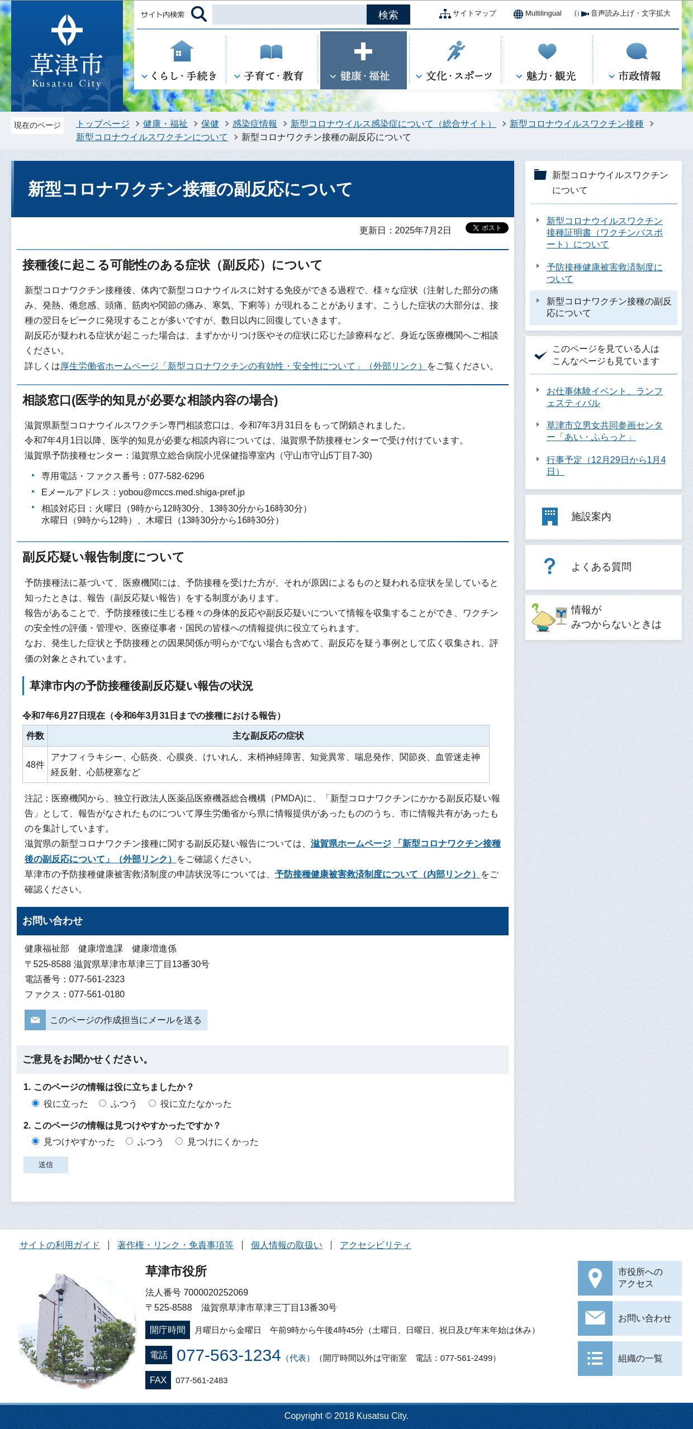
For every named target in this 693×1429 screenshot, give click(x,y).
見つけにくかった (223, 1141)
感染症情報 (254, 123)
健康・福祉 (165, 123)
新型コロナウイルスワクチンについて (152, 137)
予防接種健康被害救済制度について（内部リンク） (378, 874)
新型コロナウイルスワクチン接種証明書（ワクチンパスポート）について (605, 232)
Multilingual (534, 14)
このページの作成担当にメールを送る (126, 1020)
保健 (210, 123)
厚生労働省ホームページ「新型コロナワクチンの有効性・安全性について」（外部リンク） (243, 366)
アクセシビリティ (375, 1245)
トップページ (103, 123)
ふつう (124, 1103)
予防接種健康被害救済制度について (605, 273)
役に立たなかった (196, 1103)
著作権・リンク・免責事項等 (175, 1245)
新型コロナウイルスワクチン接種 (577, 123)
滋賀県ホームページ (351, 843)
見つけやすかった (79, 1141)
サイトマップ (465, 14)
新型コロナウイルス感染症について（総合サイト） (393, 123)
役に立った (66, 1103)
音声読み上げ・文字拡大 (622, 14)
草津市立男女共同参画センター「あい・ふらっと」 (605, 431)
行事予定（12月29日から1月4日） (606, 465)
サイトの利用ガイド (60, 1245)
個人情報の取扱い (286, 1245)
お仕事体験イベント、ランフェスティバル (605, 397)
